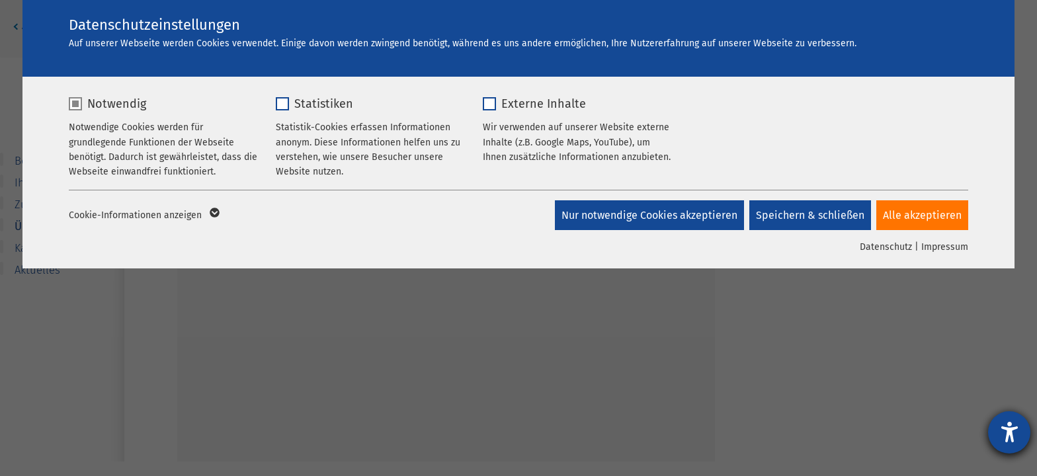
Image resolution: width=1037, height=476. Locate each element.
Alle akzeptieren (922, 215)
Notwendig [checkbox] (116, 104)
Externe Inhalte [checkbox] (543, 104)
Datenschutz (886, 247)
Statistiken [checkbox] (323, 104)
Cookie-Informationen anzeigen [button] (143, 215)
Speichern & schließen (809, 215)
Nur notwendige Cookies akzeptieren (647, 215)
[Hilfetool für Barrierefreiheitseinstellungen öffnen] (1009, 432)
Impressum (944, 247)
